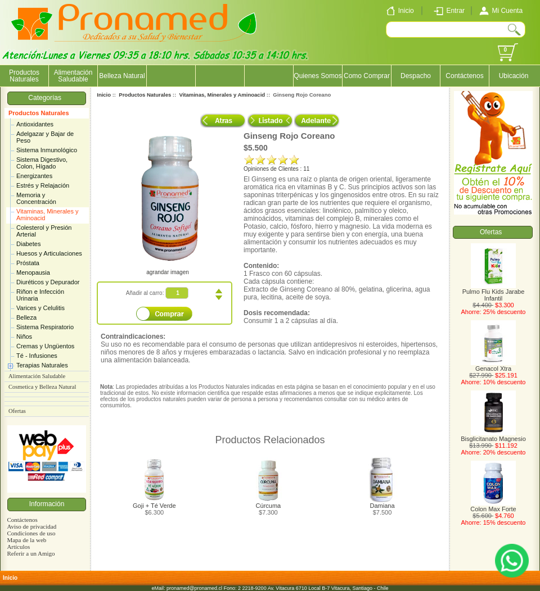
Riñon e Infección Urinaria (40, 295)
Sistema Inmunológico (46, 150)
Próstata (27, 263)
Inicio (104, 95)
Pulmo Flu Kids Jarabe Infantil (493, 292)
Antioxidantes (34, 124)
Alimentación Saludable (73, 76)
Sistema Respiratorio (45, 327)
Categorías (46, 98)
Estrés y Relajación (42, 185)
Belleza (26, 317)
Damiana (382, 505)
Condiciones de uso (31, 533)
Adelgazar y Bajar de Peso (45, 137)
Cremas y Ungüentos (45, 346)
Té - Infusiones (36, 355)
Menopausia (33, 272)
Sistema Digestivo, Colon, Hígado (42, 163)
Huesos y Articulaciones (49, 253)
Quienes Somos (317, 76)
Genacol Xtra (493, 366)
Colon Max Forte (493, 506)
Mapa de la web (26, 540)
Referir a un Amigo (31, 553)
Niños (24, 336)
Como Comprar (367, 76)
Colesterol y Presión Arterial (43, 231)
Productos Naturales (38, 113)
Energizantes (34, 175)
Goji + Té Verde (154, 505)
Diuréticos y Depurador (48, 282)
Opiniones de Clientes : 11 (276, 169)
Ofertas (17, 411)
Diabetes (28, 243)
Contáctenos (464, 76)
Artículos (18, 546)
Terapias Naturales (42, 365)
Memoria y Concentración (36, 198)
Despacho (415, 76)
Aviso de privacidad (31, 526)
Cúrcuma (268, 505)
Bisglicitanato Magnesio (493, 436)
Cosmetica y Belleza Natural (42, 387)
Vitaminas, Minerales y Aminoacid (47, 214)
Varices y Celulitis (40, 307)
